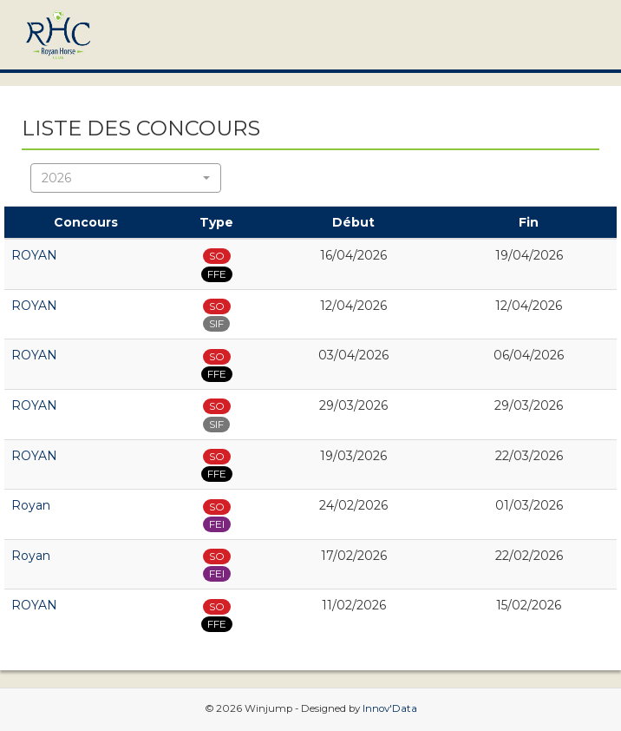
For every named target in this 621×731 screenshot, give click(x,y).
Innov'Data (390, 708)
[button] (125, 178)
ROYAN (34, 255)
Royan (30, 505)
